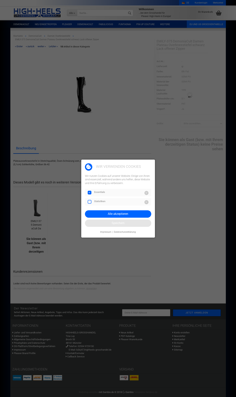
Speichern (118, 223)
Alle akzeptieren (118, 214)
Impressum (105, 232)
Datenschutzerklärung (125, 232)
